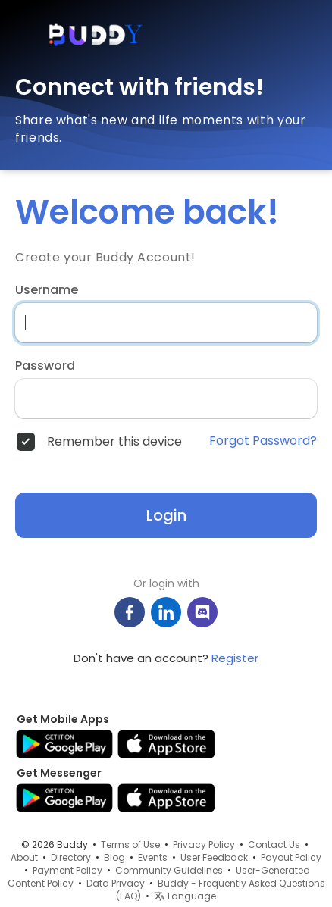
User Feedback (214, 857)
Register (234, 658)
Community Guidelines (169, 870)
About (24, 857)
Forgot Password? (263, 441)
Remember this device (114, 441)
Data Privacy (115, 883)
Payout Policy (291, 857)
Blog (114, 857)
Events (153, 857)
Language (185, 896)
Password (45, 366)
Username (46, 290)
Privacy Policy (204, 844)
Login (166, 515)
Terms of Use (130, 844)
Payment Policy (67, 870)
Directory (71, 857)
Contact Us (274, 844)
